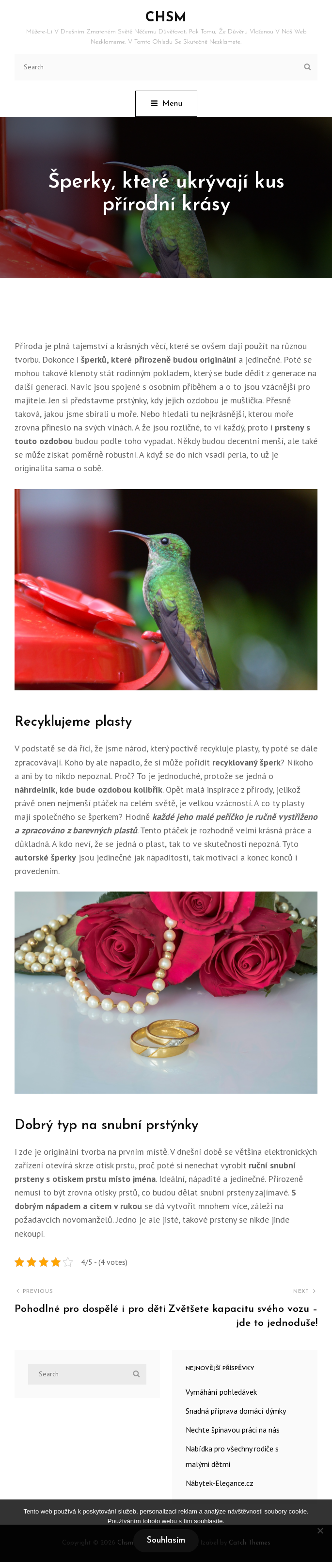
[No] (320, 1530)
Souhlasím (166, 1540)
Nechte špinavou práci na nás (233, 1429)
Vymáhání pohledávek (221, 1392)
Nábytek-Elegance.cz (219, 1483)
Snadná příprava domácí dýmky (236, 1411)
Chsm (166, 18)
